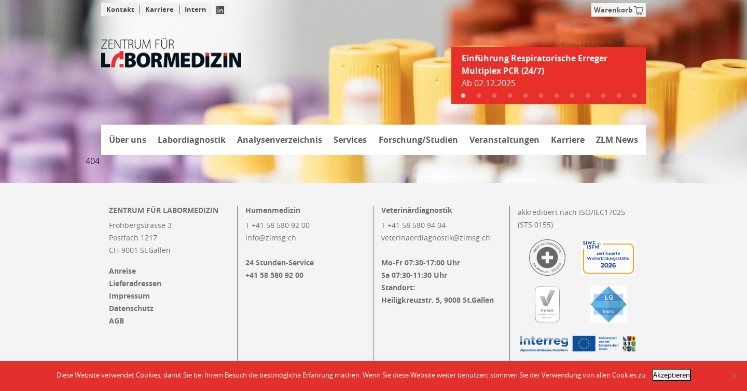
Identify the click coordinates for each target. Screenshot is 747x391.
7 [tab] (556, 96)
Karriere (159, 9)
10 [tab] (603, 96)
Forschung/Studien (418, 139)
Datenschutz (131, 308)
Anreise (122, 271)
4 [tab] (510, 96)
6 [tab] (541, 96)
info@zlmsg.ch (270, 237)
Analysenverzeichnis (279, 139)
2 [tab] (479, 96)
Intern (195, 9)
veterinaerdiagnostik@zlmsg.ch (435, 237)
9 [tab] (588, 96)
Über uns (127, 139)
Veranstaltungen (504, 139)
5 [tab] (525, 96)
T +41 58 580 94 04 (413, 225)
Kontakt (120, 9)
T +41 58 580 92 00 (277, 225)
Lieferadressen (135, 283)
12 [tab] (634, 96)
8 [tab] (572, 96)
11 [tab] (619, 96)
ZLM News (617, 139)
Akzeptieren (671, 375)
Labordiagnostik (192, 139)
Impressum (129, 296)
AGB (116, 321)
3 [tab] (494, 96)
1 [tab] (463, 96)
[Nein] (734, 376)
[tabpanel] (548, 75)
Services (350, 139)
